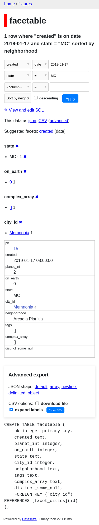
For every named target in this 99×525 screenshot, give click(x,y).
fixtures (25, 4)
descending (46, 98)
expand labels (26, 410)
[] (11, 207)
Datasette (29, 519)
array (54, 386)
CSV (43, 120)
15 (15, 248)
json (32, 120)
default (41, 386)
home (9, 4)
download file (51, 403)
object (33, 393)
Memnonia (19, 233)
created (46, 131)
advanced (59, 120)
